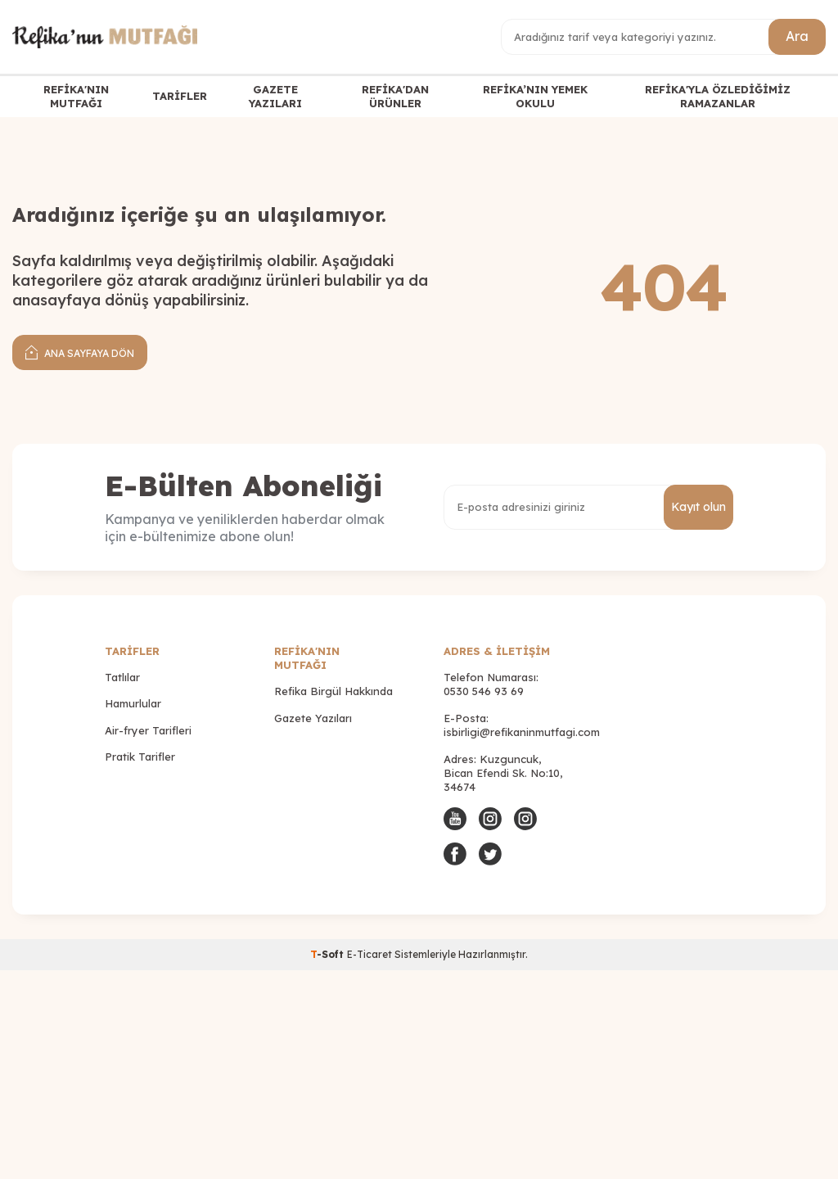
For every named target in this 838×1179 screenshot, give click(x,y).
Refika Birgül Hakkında (333, 691)
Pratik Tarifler (140, 756)
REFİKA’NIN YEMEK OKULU (535, 96)
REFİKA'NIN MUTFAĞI (76, 96)
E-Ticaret (369, 954)
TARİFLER (179, 95)
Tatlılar (122, 677)
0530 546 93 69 (484, 691)
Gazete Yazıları (313, 718)
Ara (797, 36)
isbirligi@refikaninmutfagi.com (522, 732)
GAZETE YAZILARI (275, 96)
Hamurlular (133, 703)
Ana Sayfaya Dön (79, 351)
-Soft (328, 954)
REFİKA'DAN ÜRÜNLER (395, 96)
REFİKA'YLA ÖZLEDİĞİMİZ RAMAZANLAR (718, 96)
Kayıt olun (698, 506)
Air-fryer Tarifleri (148, 730)
